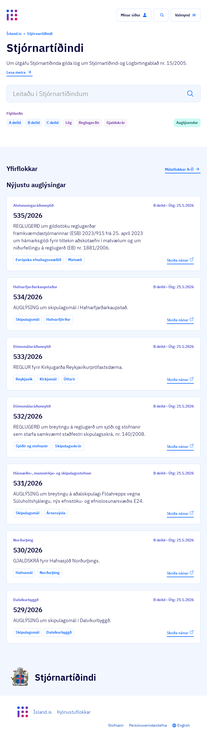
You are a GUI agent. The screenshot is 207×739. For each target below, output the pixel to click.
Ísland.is (42, 712)
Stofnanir (116, 725)
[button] (133, 15)
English (183, 725)
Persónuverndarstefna (148, 725)
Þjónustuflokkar (74, 712)
